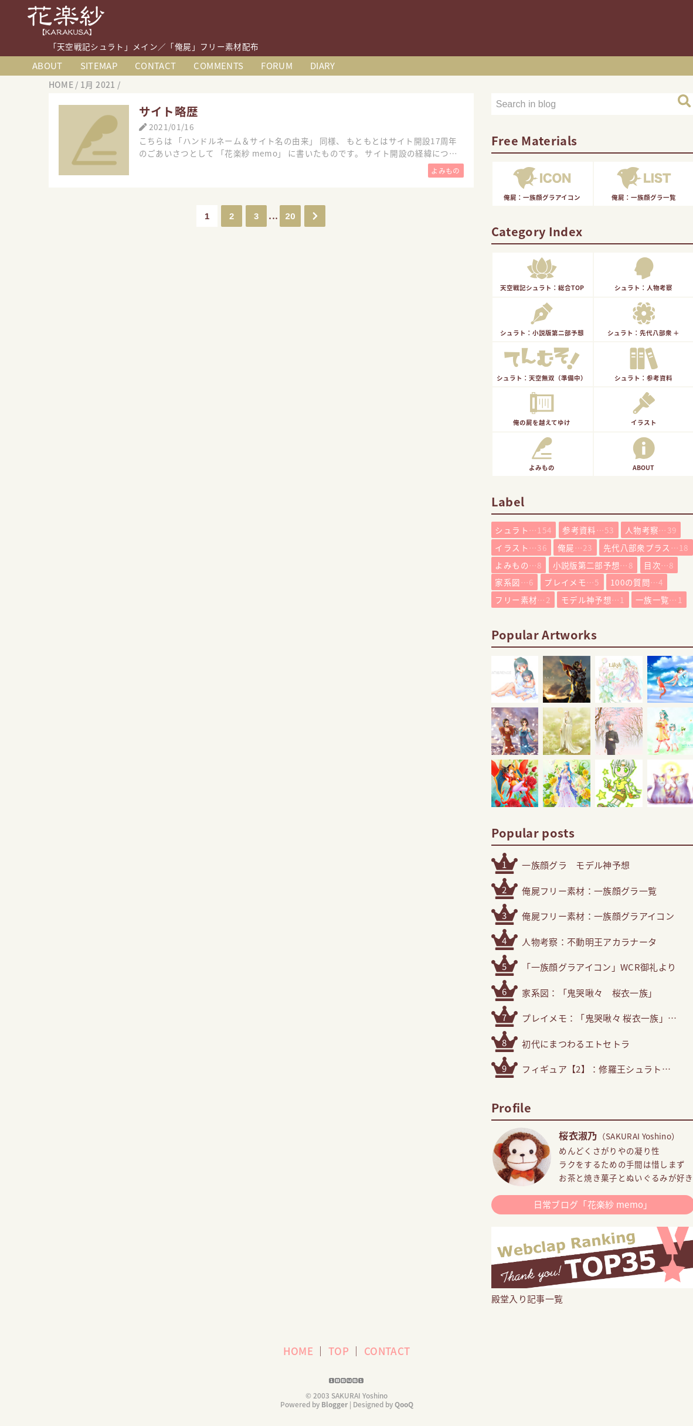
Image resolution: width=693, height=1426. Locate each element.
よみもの (445, 171)
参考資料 (588, 530)
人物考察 (651, 530)
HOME (298, 1350)
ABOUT (47, 65)
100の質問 (637, 582)
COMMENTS (218, 65)
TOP (338, 1350)
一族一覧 (659, 599)
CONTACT (155, 65)
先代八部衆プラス (646, 547)
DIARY (322, 65)
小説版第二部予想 (593, 565)
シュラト (523, 530)
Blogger (334, 1404)
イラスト (520, 547)
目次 (659, 565)
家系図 (514, 582)
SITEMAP (98, 65)
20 (290, 216)
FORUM (277, 65)
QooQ (404, 1404)
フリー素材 (522, 599)
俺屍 (575, 547)
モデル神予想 (593, 599)
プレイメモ (571, 582)
